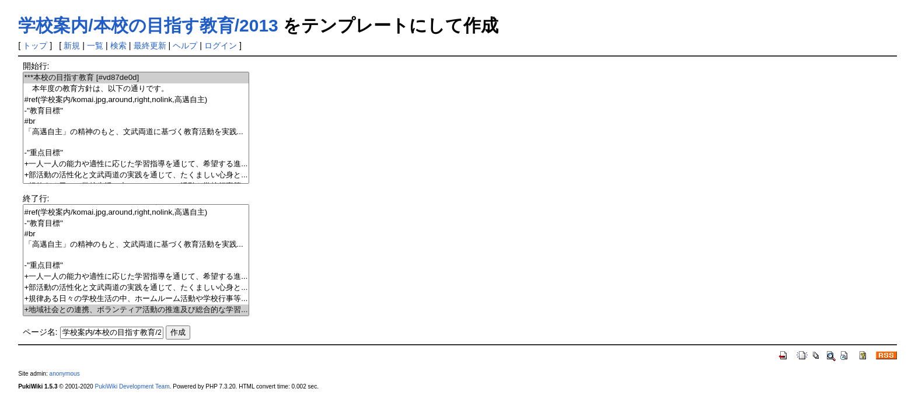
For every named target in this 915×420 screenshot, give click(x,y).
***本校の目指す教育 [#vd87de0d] (136, 77)
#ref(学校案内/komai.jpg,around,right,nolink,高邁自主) (136, 100)
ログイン (220, 45)
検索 (118, 45)
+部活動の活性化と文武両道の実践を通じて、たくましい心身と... (136, 175)
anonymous (65, 373)
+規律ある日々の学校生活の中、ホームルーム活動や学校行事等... (136, 298)
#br (136, 122)
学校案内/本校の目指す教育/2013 (148, 25)
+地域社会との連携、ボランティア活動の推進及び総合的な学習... (136, 310)
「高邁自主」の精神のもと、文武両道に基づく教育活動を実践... (136, 132)
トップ (35, 45)
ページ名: (40, 332)
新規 (72, 45)
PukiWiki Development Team (132, 386)
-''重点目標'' (136, 153)
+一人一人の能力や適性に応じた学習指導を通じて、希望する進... (136, 164)
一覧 (95, 45)
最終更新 (150, 45)
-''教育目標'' (136, 111)
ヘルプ (185, 45)
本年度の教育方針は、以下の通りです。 (136, 88)
